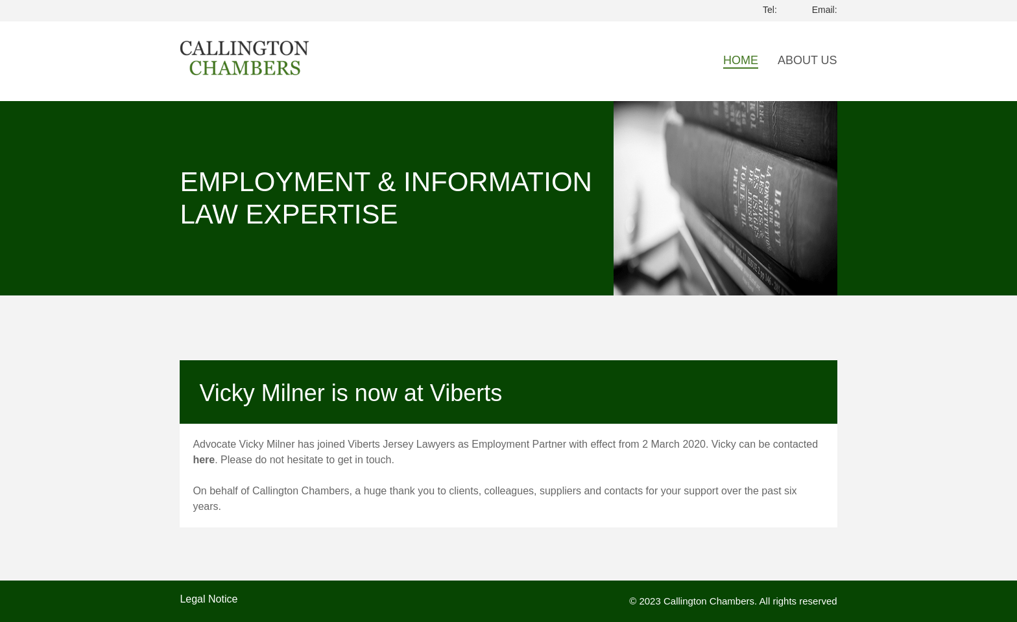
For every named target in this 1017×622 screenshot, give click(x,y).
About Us (807, 60)
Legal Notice (208, 599)
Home (740, 60)
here (204, 459)
